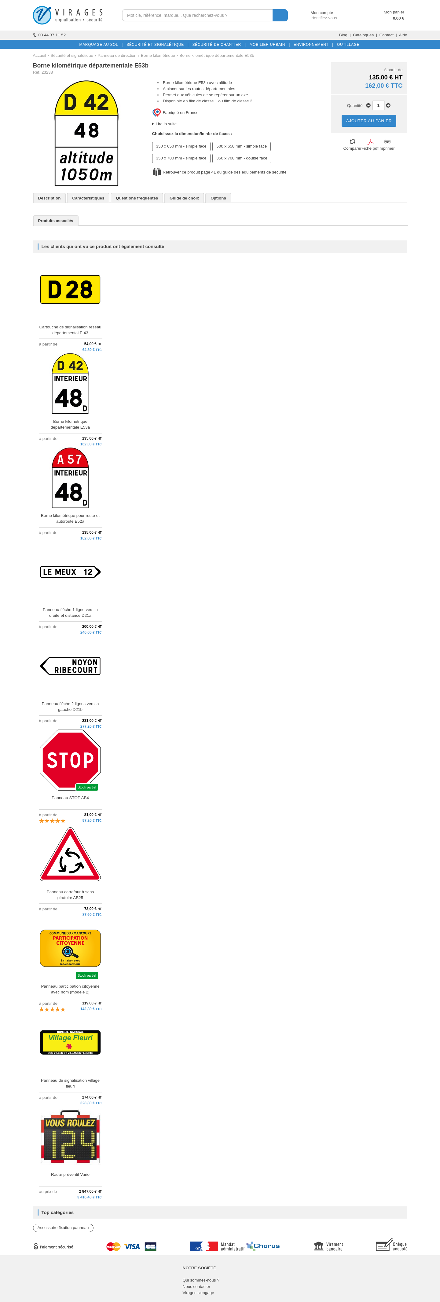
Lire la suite (166, 124)
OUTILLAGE (347, 44)
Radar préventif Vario (70, 1174)
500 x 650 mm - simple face (241, 146)
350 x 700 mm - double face (241, 158)
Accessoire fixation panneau (63, 1227)
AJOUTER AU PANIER (369, 121)
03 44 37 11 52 (49, 35)
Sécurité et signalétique (71, 55)
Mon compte (316, 12)
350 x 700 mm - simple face (181, 158)
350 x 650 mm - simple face (181, 146)
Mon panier (394, 12)
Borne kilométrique (158, 55)
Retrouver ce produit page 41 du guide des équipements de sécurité (225, 172)
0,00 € (398, 18)
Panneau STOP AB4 (70, 797)
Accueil (39, 55)
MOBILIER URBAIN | (268, 44)
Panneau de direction (117, 55)
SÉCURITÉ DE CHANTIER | (218, 44)
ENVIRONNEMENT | (312, 44)
